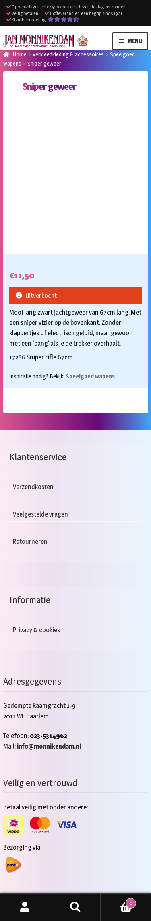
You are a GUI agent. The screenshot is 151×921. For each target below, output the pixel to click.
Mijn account (25, 907)
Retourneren (30, 542)
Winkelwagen (118, 902)
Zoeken (75, 907)
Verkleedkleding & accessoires (68, 54)
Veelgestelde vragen (40, 514)
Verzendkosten (33, 487)
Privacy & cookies (36, 630)
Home (19, 54)
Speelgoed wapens (90, 376)
